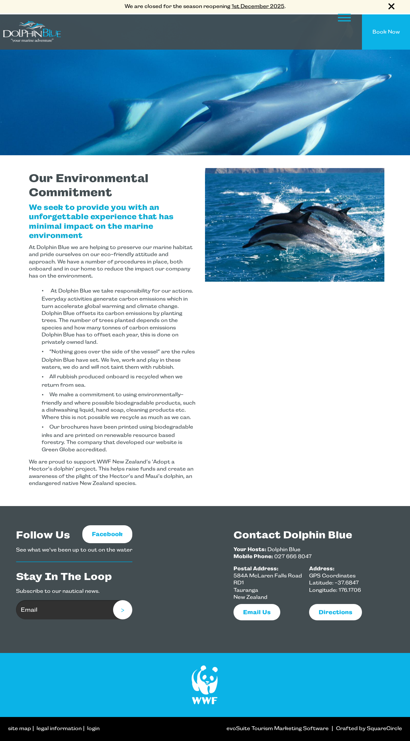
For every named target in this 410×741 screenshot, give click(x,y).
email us (257, 612)
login (93, 728)
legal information (59, 728)
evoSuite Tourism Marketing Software (277, 728)
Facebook (107, 534)
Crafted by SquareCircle (369, 728)
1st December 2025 (258, 6)
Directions (335, 612)
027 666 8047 (293, 556)
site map (19, 728)
